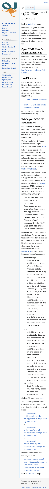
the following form (28, 169)
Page (22, 8)
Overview (5, 42)
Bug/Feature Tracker (8, 63)
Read (25, 13)
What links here (7, 75)
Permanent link (7, 84)
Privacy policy (25, 480)
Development (6, 54)
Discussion (30, 8)
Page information (7, 87)
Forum (4, 66)
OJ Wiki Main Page (8, 23)
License (5, 28)
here (43, 146)
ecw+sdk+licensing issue (33, 452)
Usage (4, 49)
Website (5, 35)
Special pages (6, 80)
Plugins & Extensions (9, 33)
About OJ (5, 26)
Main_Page (32, 24)
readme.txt (25, 250)
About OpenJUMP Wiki (38, 480)
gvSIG (41, 183)
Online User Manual (8, 52)
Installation (5, 44)
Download (5, 30)
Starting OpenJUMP (8, 47)
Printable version (7, 82)
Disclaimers (24, 484)
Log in (46, 2)
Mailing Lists (6, 61)
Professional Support (9, 68)
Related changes (7, 77)
